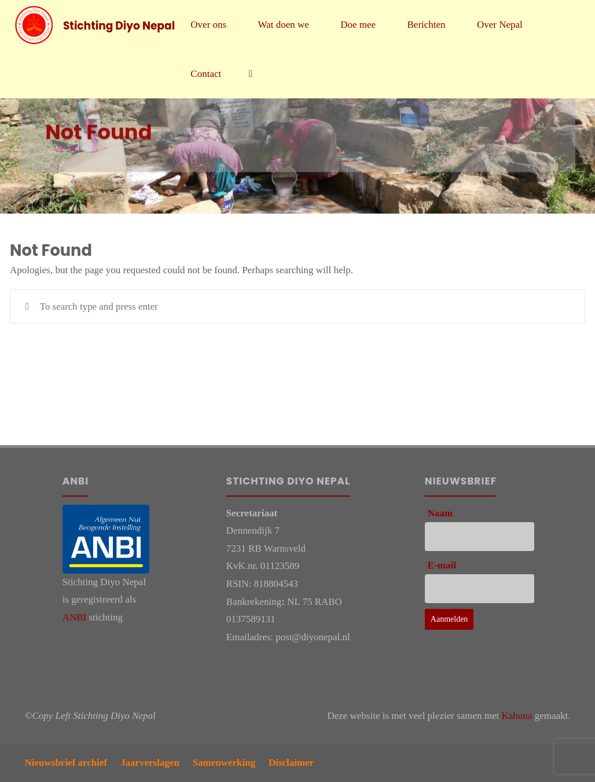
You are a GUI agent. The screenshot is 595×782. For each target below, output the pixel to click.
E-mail (442, 565)
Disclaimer (291, 762)
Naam (440, 513)
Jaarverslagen (149, 762)
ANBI (75, 617)
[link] (251, 73)
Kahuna (517, 715)
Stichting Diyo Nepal (119, 25)
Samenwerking (224, 762)
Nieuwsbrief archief (66, 762)
